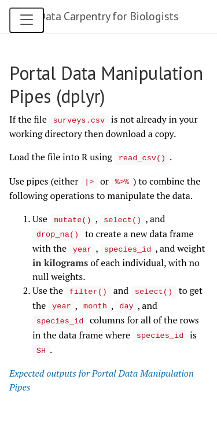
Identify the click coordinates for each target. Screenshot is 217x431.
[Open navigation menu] (26, 20)
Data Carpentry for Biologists (108, 16)
